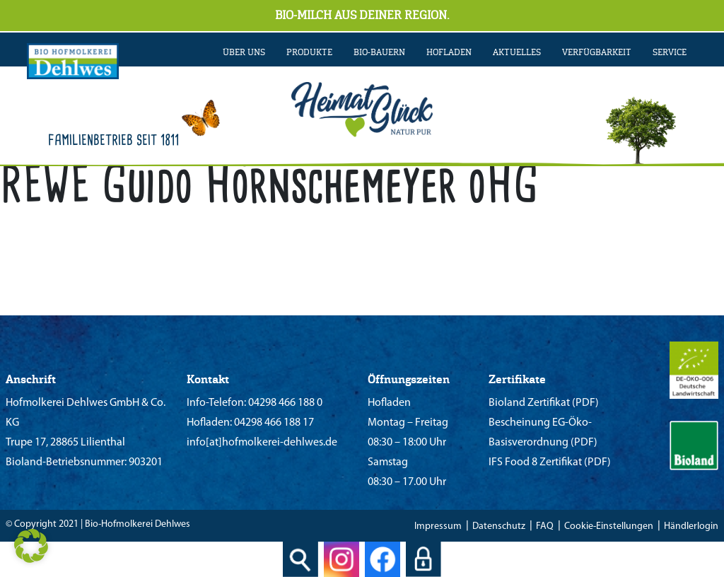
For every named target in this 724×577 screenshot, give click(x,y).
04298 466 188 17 (273, 423)
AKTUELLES (517, 52)
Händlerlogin (691, 526)
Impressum (438, 526)
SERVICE (670, 52)
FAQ (545, 526)
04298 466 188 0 (284, 403)
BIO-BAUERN (379, 52)
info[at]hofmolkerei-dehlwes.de (262, 442)
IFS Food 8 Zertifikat (535, 462)
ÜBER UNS (244, 52)
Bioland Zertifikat (529, 403)
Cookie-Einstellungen (608, 526)
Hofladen (449, 52)
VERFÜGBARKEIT (596, 52)
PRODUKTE (309, 52)
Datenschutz (498, 526)
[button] (31, 546)
